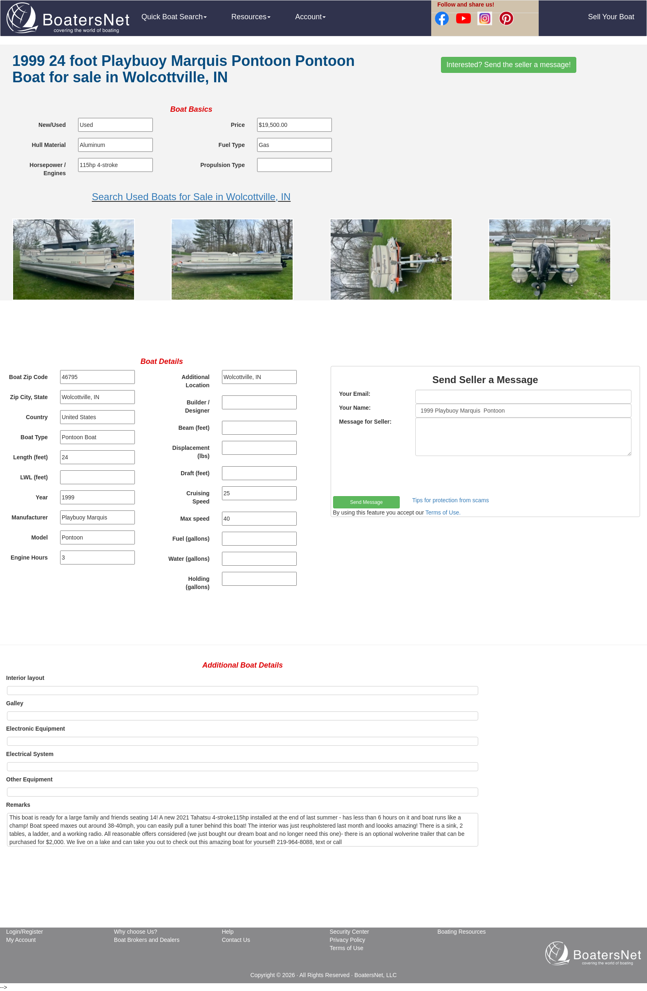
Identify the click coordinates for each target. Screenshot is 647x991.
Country (37, 417)
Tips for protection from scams (450, 500)
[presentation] (395, 476)
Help (228, 931)
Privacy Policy (347, 940)
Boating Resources (461, 931)
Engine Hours (29, 557)
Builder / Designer (197, 406)
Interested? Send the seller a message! (508, 65)
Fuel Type (232, 145)
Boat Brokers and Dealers (146, 940)
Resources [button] (251, 17)
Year (42, 497)
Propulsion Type (222, 165)
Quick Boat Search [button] (174, 17)
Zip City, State (29, 397)
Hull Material (49, 145)
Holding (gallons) (197, 583)
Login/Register (24, 931)
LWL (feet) (34, 477)
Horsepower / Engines (47, 169)
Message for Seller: (365, 421)
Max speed (195, 518)
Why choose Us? (135, 931)
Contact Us (236, 940)
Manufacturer (29, 517)
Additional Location (195, 381)
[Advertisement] (508, 140)
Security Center (349, 931)
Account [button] (310, 17)
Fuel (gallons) (191, 538)
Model (39, 537)
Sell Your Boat (611, 17)
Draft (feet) (195, 473)
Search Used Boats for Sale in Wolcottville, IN (191, 196)
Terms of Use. (443, 512)
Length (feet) (30, 457)
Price (238, 125)
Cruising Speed (198, 497)
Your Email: (355, 394)
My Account (21, 940)
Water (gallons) (189, 558)
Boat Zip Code (28, 377)
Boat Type (34, 437)
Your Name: (355, 407)
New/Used (52, 125)
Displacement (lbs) (191, 452)
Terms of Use (346, 948)
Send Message (366, 502)
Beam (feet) (193, 427)
